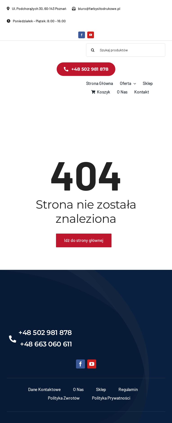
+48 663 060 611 (46, 344)
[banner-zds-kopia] (20, 45)
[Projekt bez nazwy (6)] (86, 294)
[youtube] (90, 35)
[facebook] (81, 35)
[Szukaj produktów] (125, 50)
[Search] (93, 50)
